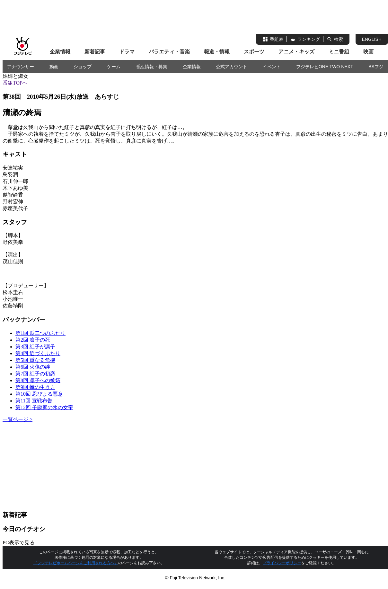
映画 (368, 51)
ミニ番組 (339, 51)
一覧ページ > (17, 419)
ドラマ (127, 51)
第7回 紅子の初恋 (35, 373)
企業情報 (60, 51)
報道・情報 (217, 51)
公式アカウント (231, 66)
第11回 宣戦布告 (33, 400)
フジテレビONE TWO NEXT (324, 66)
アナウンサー (20, 66)
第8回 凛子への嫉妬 (37, 380)
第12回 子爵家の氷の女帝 (44, 407)
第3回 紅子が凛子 (35, 346)
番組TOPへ (15, 83)
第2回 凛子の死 (32, 340)
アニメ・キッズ (296, 51)
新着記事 (94, 51)
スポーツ (254, 51)
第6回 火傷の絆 (32, 367)
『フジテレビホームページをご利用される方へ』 (75, 563)
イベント (272, 66)
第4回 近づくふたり (37, 353)
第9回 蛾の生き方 (35, 387)
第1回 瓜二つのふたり (40, 333)
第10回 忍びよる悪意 (39, 394)
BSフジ (376, 66)
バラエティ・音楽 (169, 51)
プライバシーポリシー (282, 563)
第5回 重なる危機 (35, 360)
